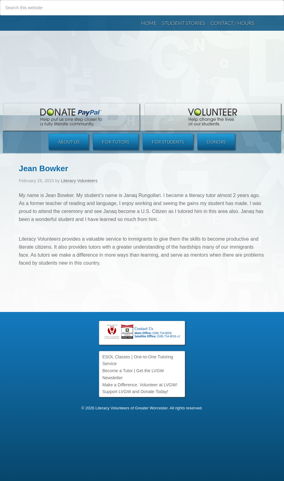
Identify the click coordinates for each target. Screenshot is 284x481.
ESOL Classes (116, 356)
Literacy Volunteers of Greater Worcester (142, 54)
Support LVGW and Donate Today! (135, 391)
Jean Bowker (43, 153)
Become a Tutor (117, 370)
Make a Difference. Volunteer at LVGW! (139, 384)
